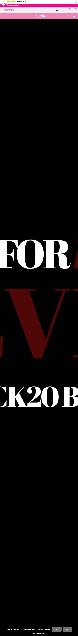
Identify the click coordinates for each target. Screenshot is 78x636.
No (67, 629)
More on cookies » (39, 633)
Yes (56, 629)
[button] (3, 16)
